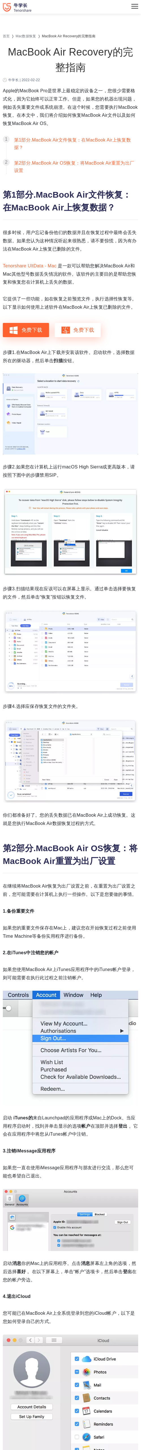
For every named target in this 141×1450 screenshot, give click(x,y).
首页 (6, 36)
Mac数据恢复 (26, 36)
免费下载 (26, 330)
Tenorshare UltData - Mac (30, 265)
